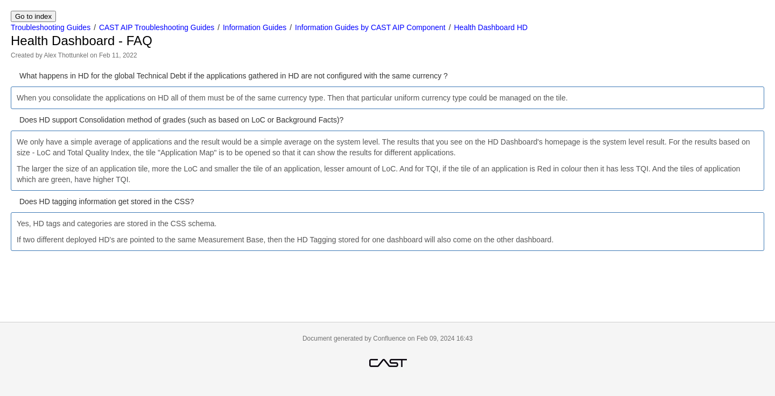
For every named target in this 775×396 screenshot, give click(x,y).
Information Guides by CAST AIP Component (370, 27)
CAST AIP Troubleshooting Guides (156, 27)
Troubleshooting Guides (50, 27)
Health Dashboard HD (490, 27)
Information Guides (254, 27)
